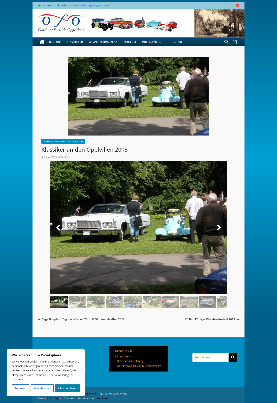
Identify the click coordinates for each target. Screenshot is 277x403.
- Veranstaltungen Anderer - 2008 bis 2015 (63, 141)
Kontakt (176, 42)
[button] (115, 41)
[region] (46, 372)
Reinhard (65, 157)
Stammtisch (75, 42)
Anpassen (20, 388)
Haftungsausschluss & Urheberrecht (139, 365)
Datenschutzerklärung (130, 361)
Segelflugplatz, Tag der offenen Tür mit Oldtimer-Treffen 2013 (81, 319)
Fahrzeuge (129, 42)
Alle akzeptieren (67, 388)
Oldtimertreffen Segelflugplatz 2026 (89, 5)
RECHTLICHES (123, 351)
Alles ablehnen (42, 388)
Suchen (233, 357)
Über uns (55, 42)
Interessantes (151, 42)
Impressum (124, 356)
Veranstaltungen (101, 42)
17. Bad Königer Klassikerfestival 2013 (211, 319)
